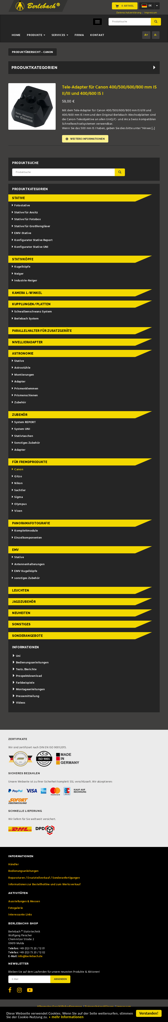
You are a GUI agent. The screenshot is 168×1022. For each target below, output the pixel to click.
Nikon (17, 483)
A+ (146, 35)
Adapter (18, 381)
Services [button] (60, 35)
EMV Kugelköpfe (24, 571)
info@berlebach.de (30, 956)
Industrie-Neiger (24, 280)
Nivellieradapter (27, 342)
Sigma (17, 497)
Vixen (16, 511)
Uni (16, 656)
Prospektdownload (27, 676)
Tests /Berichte (24, 669)
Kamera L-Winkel (27, 293)
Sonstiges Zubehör (25, 442)
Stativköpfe (22, 259)
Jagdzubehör (24, 601)
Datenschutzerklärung (128, 13)
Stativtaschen (22, 436)
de (147, 6)
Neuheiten (21, 613)
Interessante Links (20, 914)
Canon (17, 469)
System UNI (20, 429)
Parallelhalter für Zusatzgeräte (42, 330)
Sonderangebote (27, 635)
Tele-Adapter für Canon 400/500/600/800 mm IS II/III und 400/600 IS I (109, 90)
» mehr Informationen (66, 1017)
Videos (18, 702)
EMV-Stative (21, 233)
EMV (15, 550)
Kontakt (97, 35)
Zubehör (18, 402)
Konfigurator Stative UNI (29, 247)
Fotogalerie (15, 908)
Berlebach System (25, 318)
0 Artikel (125, 6)
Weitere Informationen (85, 138)
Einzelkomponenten (26, 537)
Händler (13, 864)
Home (16, 35)
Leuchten (20, 590)
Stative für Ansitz (24, 212)
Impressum (150, 13)
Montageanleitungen (28, 689)
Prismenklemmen (24, 388)
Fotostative (20, 205)
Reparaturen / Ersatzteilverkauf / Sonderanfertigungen (44, 878)
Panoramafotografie (31, 523)
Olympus (19, 504)
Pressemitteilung (25, 696)
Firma (79, 35)
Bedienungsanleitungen (30, 662)
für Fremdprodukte (29, 462)
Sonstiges (21, 624)
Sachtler (18, 490)
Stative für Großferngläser (30, 226)
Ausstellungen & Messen (24, 901)
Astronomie (22, 353)
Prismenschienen (24, 395)
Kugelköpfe (20, 266)
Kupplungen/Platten (31, 304)
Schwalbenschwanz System (31, 311)
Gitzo (16, 476)
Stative (18, 198)
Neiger (17, 273)
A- (155, 35)
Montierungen (22, 374)
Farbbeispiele (23, 682)
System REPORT (23, 422)
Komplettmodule (24, 530)
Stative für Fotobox (26, 219)
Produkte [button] (36, 35)
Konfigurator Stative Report (31, 240)
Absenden (60, 979)
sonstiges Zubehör (25, 578)
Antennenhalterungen (28, 564)
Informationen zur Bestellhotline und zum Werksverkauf (44, 884)
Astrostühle (20, 367)
